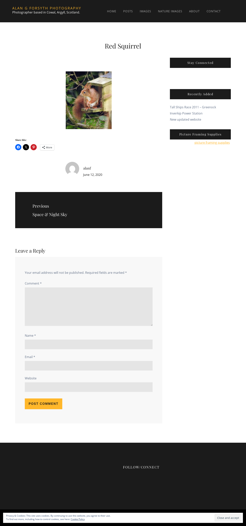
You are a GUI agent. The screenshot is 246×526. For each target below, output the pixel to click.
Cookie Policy (78, 519)
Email (30, 357)
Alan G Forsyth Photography (46, 8)
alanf (87, 168)
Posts (128, 11)
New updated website (185, 119)
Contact (214, 11)
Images (145, 11)
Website (31, 378)
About (194, 11)
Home (111, 11)
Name (30, 335)
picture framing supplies (212, 142)
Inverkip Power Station (186, 113)
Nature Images (170, 11)
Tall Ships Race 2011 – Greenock (193, 107)
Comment (33, 283)
